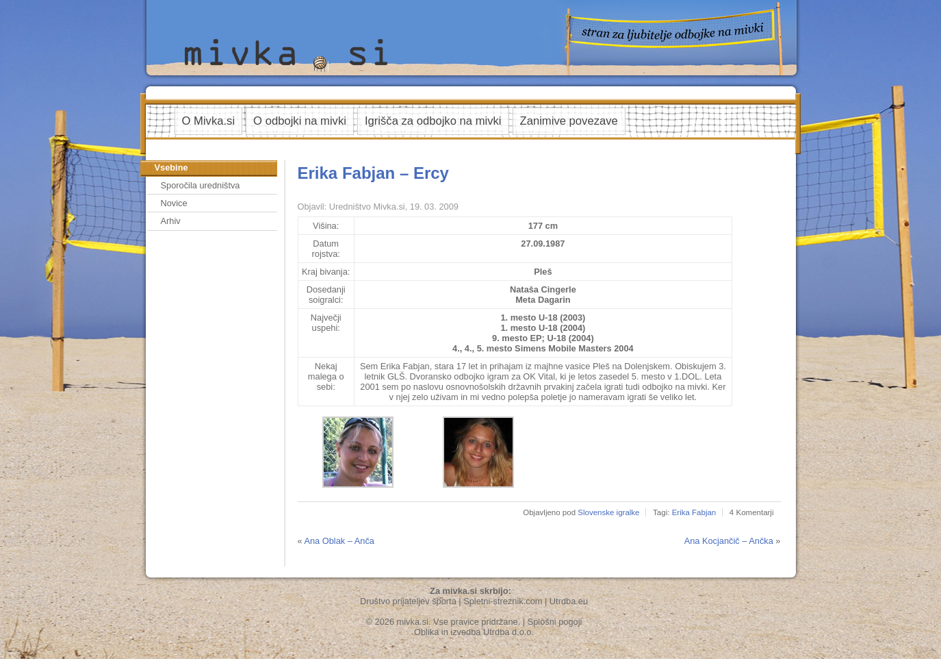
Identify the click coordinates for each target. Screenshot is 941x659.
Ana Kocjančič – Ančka (728, 541)
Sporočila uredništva (200, 185)
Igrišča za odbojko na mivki (433, 120)
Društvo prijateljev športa (408, 601)
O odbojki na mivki (299, 120)
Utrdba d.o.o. (508, 632)
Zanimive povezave (569, 120)
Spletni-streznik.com (502, 601)
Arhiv (171, 221)
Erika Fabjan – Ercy (373, 173)
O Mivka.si (208, 120)
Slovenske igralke (608, 512)
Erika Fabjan (694, 512)
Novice (174, 203)
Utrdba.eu (569, 601)
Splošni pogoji (555, 622)
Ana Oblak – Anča (339, 541)
